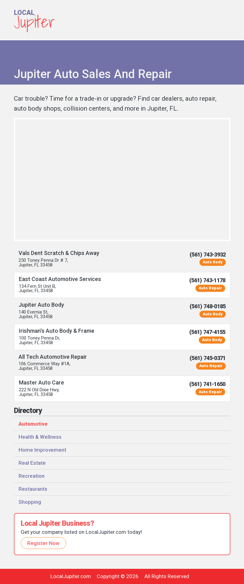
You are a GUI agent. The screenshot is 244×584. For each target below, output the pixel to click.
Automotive (33, 424)
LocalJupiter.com (70, 576)
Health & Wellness (40, 437)
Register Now (43, 543)
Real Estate (32, 463)
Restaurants (33, 489)
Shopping (30, 502)
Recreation (32, 476)
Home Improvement (42, 450)
